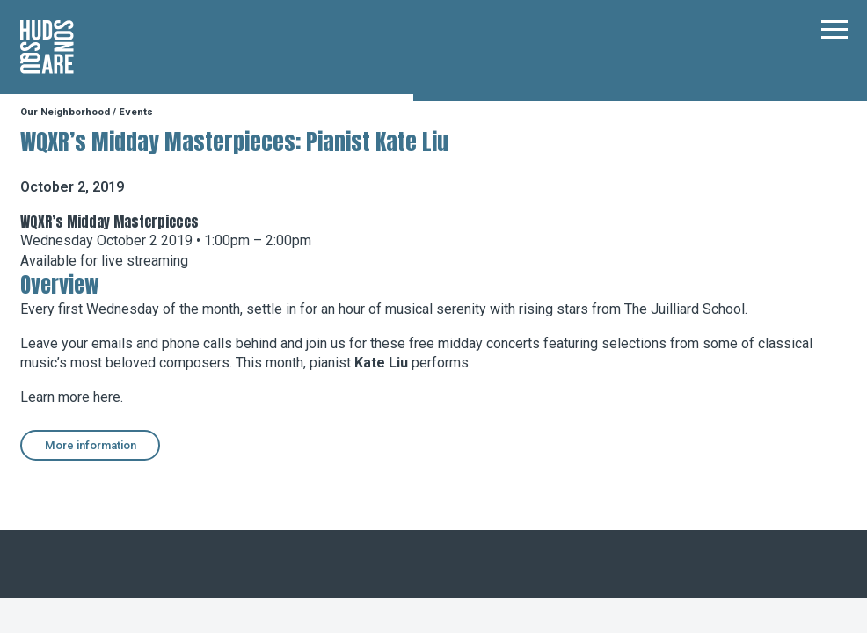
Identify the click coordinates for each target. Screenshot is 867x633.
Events (136, 112)
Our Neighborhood (65, 112)
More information (90, 445)
